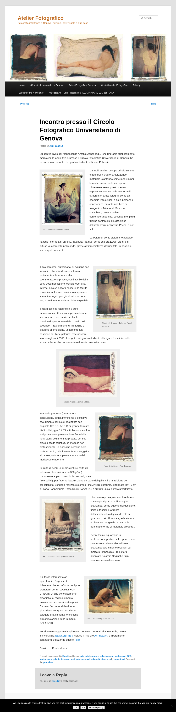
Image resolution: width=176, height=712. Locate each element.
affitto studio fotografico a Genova (46, 85)
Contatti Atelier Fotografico (114, 85)
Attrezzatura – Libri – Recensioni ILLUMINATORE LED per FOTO (81, 92)
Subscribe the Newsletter (31, 92)
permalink (48, 662)
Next (154, 104)
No (83, 707)
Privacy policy (96, 707)
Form (77, 639)
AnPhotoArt (101, 635)
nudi (72, 659)
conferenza (120, 656)
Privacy (136, 85)
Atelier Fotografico (41, 18)
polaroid (85, 659)
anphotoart (119, 659)
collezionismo (106, 656)
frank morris (46, 659)
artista (88, 656)
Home (22, 85)
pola (78, 659)
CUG (129, 656)
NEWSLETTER (64, 635)
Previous (23, 104)
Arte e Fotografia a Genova (82, 85)
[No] (171, 705)
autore (95, 656)
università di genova (101, 659)
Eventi (65, 656)
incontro (65, 659)
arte (82, 656)
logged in (56, 681)
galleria (56, 659)
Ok (75, 707)
